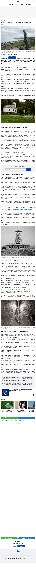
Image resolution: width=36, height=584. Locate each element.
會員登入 (14, 546)
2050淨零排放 (20, 420)
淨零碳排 (3, 75)
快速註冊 (21, 546)
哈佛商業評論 (9, 553)
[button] (34, 405)
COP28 (32, 58)
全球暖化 (11, 420)
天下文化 (14, 553)
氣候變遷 (6, 420)
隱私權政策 (20, 557)
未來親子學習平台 (21, 553)
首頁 (2, 20)
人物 (7, 20)
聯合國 (6, 57)
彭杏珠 (2, 24)
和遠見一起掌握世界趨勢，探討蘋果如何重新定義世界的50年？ (20, 4)
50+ (26, 553)
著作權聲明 (15, 557)
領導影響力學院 (31, 553)
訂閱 (28, 169)
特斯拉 (33, 69)
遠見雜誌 (3, 553)
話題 (5, 20)
